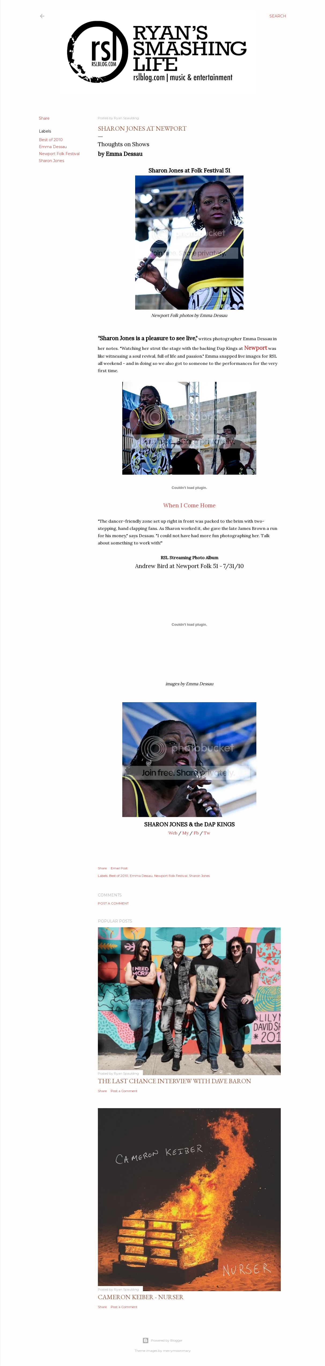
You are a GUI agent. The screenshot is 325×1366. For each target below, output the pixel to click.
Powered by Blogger (162, 1340)
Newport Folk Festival (59, 153)
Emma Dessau (53, 146)
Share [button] (44, 118)
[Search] (277, 16)
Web (172, 833)
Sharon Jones (51, 160)
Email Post (119, 868)
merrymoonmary (177, 1351)
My (185, 833)
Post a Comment (113, 903)
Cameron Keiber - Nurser (141, 1297)
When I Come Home (189, 505)
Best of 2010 (51, 139)
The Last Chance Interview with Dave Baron (174, 1081)
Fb (196, 833)
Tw (207, 833)
